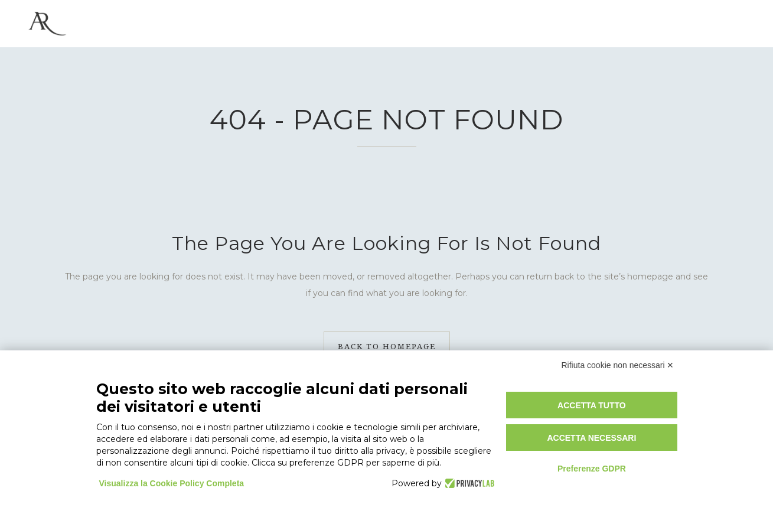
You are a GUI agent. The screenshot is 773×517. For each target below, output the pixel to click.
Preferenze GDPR (591, 468)
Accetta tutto (591, 405)
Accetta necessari (591, 438)
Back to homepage (387, 346)
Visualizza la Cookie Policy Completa (171, 483)
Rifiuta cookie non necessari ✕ (618, 365)
